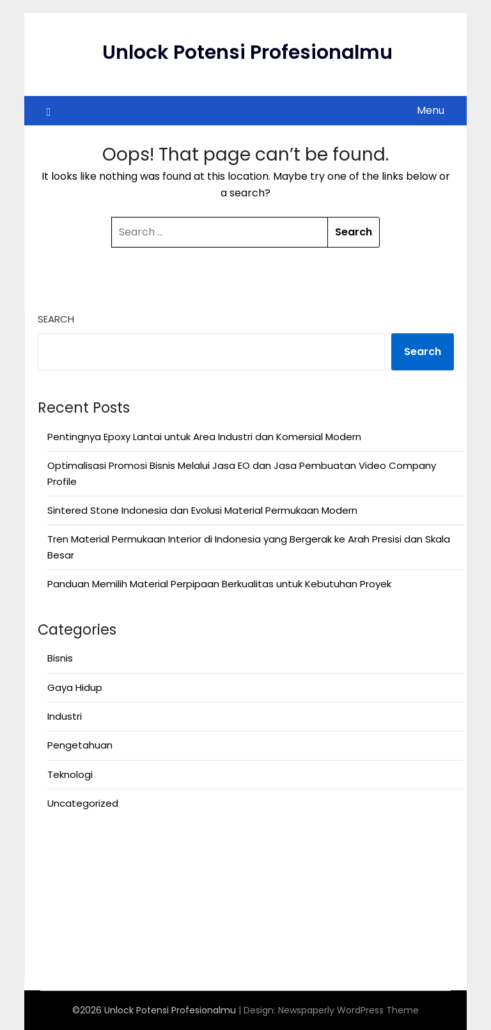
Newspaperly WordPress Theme (348, 1010)
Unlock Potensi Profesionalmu (247, 52)
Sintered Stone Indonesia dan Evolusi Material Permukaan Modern (202, 510)
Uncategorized (82, 803)
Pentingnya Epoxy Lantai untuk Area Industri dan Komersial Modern (204, 436)
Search (56, 319)
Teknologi (70, 774)
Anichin (54, 844)
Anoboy (56, 860)
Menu (430, 110)
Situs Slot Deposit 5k (86, 907)
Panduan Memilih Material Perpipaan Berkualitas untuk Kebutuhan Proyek (219, 583)
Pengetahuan (80, 745)
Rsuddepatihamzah (85, 938)
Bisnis (60, 658)
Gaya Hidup (74, 687)
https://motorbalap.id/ (92, 922)
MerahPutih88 (70, 875)
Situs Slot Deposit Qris (90, 891)
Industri (64, 716)
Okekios (56, 953)
